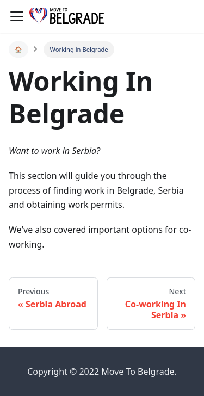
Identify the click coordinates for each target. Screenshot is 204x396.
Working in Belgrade (79, 49)
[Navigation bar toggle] (17, 16)
